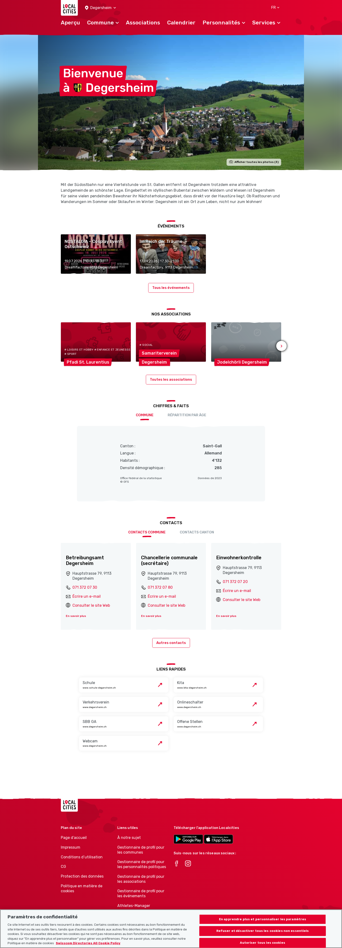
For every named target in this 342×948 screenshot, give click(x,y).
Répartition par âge (187, 415)
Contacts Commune (147, 532)
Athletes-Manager (133, 905)
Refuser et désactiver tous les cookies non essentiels (262, 937)
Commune (144, 415)
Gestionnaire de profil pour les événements (140, 893)
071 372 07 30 (84, 587)
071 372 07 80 (160, 587)
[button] (100, 7)
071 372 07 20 (235, 581)
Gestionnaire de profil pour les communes (140, 850)
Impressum (70, 847)
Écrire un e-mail (86, 596)
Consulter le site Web (91, 605)
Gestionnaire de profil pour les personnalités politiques (141, 864)
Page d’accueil (74, 837)
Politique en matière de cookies (81, 888)
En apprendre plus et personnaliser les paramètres (262, 925)
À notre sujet (129, 837)
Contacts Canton (197, 532)
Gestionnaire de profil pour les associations (140, 879)
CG (63, 866)
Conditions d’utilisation (82, 857)
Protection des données (82, 876)
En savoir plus (76, 616)
